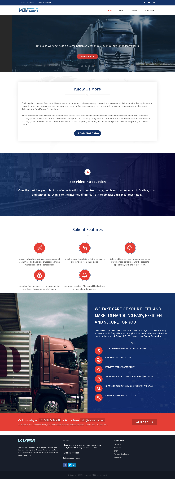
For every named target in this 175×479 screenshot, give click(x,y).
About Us (117, 441)
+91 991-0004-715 (27, 2)
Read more (87, 133)
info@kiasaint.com (44, 2)
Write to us (144, 422)
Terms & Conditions (121, 450)
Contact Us (118, 453)
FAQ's (116, 447)
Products (117, 444)
